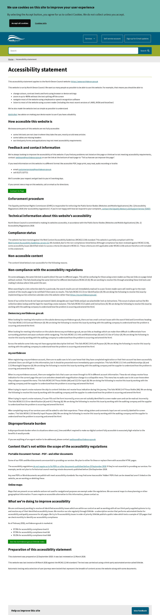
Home (11, 59)
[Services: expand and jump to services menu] (90, 38)
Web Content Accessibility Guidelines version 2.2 (28, 243)
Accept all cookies (20, 23)
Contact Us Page (17, 191)
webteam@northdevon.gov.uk (29, 157)
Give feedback (140, 610)
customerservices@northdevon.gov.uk (34, 169)
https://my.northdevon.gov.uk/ (83, 295)
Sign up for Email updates (138, 38)
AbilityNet (12, 114)
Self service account (112, 38)
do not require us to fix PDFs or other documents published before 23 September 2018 (69, 466)
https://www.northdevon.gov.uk (84, 81)
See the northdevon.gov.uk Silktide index (27, 541)
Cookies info (41, 23)
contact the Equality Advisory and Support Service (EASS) (126, 208)
